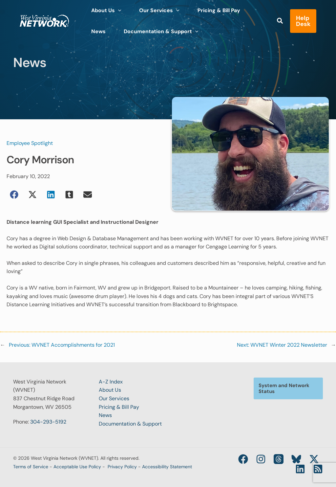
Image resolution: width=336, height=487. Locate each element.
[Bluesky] (296, 459)
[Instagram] (261, 459)
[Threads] (279, 459)
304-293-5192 (48, 421)
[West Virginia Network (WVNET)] (44, 16)
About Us (110, 389)
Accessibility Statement (167, 467)
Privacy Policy (122, 467)
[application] (115, 8)
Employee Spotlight (30, 143)
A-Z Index (111, 381)
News (105, 415)
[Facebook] (243, 459)
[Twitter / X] (314, 459)
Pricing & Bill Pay (119, 407)
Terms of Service (30, 467)
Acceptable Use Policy (77, 467)
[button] (280, 17)
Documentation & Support (130, 423)
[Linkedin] (300, 469)
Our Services (114, 398)
